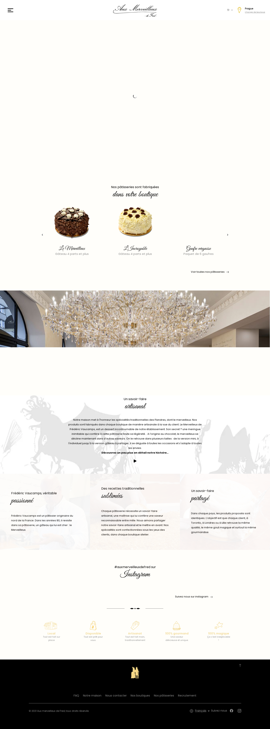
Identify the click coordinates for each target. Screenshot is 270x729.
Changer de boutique (255, 12)
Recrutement (187, 695)
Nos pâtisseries (164, 695)
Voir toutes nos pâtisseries (209, 272)
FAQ (76, 695)
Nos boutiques (140, 695)
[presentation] (40, 235)
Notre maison (92, 695)
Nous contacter (116, 695)
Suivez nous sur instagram (191, 596)
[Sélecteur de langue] (203, 711)
